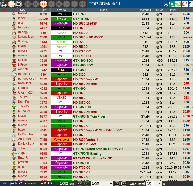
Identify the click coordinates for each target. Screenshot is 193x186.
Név (22, 9)
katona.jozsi (26, 36)
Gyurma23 (25, 92)
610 (43, 33)
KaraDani (24, 83)
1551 (43, 47)
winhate (23, 69)
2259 (43, 107)
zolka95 (23, 106)
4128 (43, 65)
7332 (43, 172)
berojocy (24, 27)
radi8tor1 (24, 74)
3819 (43, 112)
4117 (43, 28)
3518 (43, 61)
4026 (43, 84)
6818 (43, 144)
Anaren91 (25, 139)
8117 (43, 158)
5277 (43, 116)
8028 (43, 14)
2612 (43, 79)
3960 (43, 93)
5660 (43, 56)
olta (20, 23)
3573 (43, 102)
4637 (43, 121)
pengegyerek (27, 78)
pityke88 (24, 162)
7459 (43, 140)
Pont (44, 9)
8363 (43, 149)
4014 (43, 98)
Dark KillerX (26, 143)
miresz (22, 50)
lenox (22, 18)
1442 (43, 70)
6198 (43, 154)
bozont (22, 129)
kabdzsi (23, 88)
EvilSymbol (25, 134)
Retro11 (23, 13)
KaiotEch (24, 102)
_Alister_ (24, 97)
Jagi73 (22, 153)
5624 (43, 167)
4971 (43, 51)
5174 (43, 23)
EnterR (23, 157)
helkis (22, 167)
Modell (104, 9)
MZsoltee (24, 111)
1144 (43, 42)
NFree (22, 60)
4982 (43, 88)
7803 (43, 163)
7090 (43, 135)
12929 (43, 19)
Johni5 (22, 148)
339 (43, 74)
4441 (43, 130)
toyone (22, 46)
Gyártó (61, 9)
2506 (43, 37)
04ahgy (23, 32)
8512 (43, 177)
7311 (43, 126)
